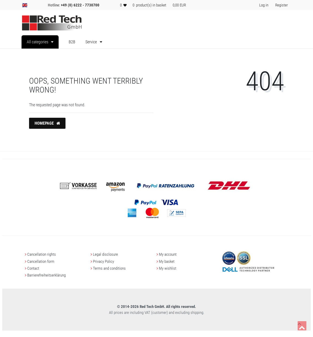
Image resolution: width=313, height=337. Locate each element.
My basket (166, 261)
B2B (72, 42)
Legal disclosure (105, 254)
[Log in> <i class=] (263, 5)
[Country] (24, 5)
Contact (33, 268)
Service (91, 42)
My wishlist (167, 268)
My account (168, 254)
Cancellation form (40, 261)
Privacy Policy (103, 261)
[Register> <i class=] (281, 5)
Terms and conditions (109, 268)
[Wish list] (123, 5)
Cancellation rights (41, 254)
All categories (38, 42)
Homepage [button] (47, 123)
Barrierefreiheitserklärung (46, 275)
